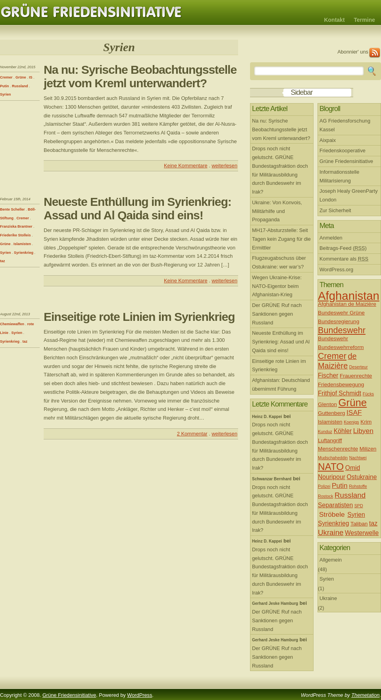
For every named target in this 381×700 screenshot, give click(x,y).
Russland (20, 86)
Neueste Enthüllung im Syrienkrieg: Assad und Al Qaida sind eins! (137, 208)
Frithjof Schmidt (339, 393)
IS (31, 77)
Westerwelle (362, 532)
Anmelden (331, 238)
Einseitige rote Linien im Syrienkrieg (139, 316)
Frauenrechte (356, 376)
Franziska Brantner (16, 226)
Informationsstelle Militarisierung (339, 176)
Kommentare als (343, 259)
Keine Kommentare (186, 166)
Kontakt (334, 20)
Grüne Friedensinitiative (91, 12)
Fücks (368, 393)
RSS (374, 53)
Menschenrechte (338, 449)
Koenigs (351, 422)
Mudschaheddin (333, 457)
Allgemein (330, 560)
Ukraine (331, 532)
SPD (358, 505)
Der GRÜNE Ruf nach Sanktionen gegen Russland (277, 314)
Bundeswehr (342, 330)
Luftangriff (330, 440)
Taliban (359, 524)
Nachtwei (358, 457)
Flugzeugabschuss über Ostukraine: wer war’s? (279, 262)
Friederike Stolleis (15, 235)
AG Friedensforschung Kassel (344, 125)
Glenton (327, 404)
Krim (365, 422)
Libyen (363, 431)
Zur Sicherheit (335, 210)
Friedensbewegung (341, 384)
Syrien (5, 94)
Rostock (325, 496)
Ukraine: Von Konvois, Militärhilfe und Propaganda (277, 211)
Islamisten (22, 244)
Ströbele (332, 514)
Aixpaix (327, 140)
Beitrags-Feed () (343, 248)
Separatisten (335, 505)
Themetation (365, 695)
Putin (4, 86)
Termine (364, 20)
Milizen (368, 449)
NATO (331, 466)
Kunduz (325, 431)
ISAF (354, 412)
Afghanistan (348, 295)
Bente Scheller (12, 209)
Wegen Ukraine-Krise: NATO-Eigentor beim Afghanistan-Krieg (277, 286)
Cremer (6, 77)
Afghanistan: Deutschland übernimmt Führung (281, 384)
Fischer (328, 375)
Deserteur (358, 366)
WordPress (139, 695)
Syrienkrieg (23, 253)
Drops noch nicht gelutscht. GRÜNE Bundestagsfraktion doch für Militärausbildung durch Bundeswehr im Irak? (280, 170)
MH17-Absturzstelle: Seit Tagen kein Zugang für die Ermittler (281, 239)
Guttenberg (331, 413)
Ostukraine (362, 477)
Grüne (20, 77)
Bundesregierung (338, 321)
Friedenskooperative (342, 150)
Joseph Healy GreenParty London (348, 195)
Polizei (324, 486)
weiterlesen (224, 166)
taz (2, 261)
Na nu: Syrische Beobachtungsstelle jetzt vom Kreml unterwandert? (140, 76)
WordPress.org (336, 269)
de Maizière (337, 361)
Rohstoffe (358, 486)
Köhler (343, 431)
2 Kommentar (192, 434)
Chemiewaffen (12, 324)
